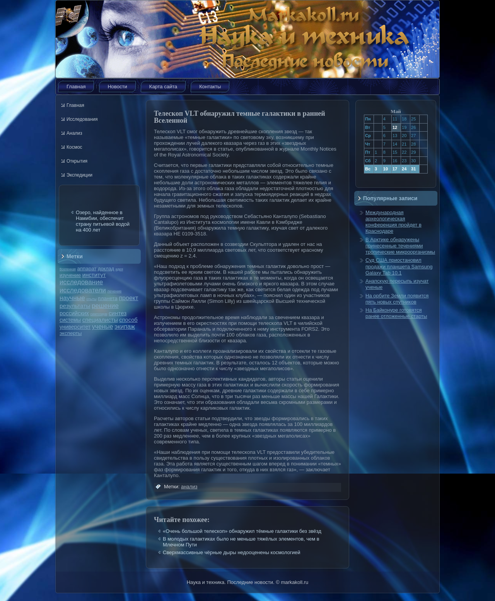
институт (94, 274)
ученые (102, 326)
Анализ (74, 133)
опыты (91, 299)
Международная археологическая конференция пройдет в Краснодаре (393, 221)
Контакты (210, 86)
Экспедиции (79, 175)
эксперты (71, 333)
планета (108, 298)
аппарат (86, 268)
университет (75, 327)
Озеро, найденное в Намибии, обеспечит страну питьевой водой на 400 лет (103, 221)
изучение (70, 275)
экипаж (124, 326)
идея (119, 269)
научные (72, 298)
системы (70, 320)
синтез (117, 313)
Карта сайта (163, 86)
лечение (115, 291)
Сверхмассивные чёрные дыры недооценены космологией (231, 552)
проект (128, 297)
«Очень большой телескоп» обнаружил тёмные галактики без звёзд (242, 531)
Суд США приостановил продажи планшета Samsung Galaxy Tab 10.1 (398, 266)
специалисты (100, 319)
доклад (106, 268)
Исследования (82, 119)
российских (74, 313)
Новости (117, 86)
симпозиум (98, 314)
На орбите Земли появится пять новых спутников (396, 299)
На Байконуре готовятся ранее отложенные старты (396, 313)
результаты (75, 305)
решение (105, 305)
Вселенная (68, 269)
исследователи (83, 290)
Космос (74, 147)
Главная (76, 86)
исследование (81, 282)
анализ (189, 486)
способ (128, 320)
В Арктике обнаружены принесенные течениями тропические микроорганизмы (400, 246)
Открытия (77, 161)
